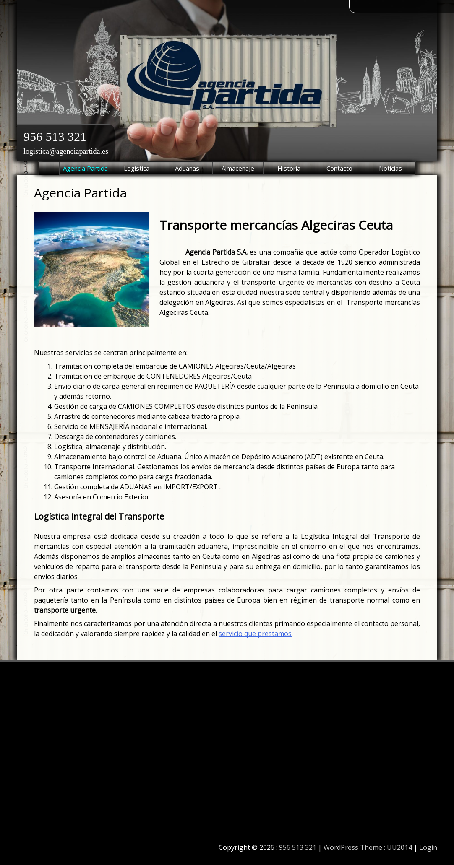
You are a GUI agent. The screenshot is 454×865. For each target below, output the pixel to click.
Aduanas (187, 168)
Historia (288, 168)
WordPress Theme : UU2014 (368, 847)
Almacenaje (238, 168)
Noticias (390, 168)
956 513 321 (54, 136)
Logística (136, 168)
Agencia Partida (85, 168)
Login (428, 847)
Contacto (339, 168)
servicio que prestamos (255, 633)
